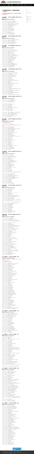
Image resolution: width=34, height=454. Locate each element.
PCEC (26, 10)
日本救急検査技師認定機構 (28, 19)
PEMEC (27, 22)
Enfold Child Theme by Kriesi (18, 451)
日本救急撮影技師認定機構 (28, 17)
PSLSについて (28, 11)
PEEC (26, 15)
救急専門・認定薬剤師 (28, 13)
